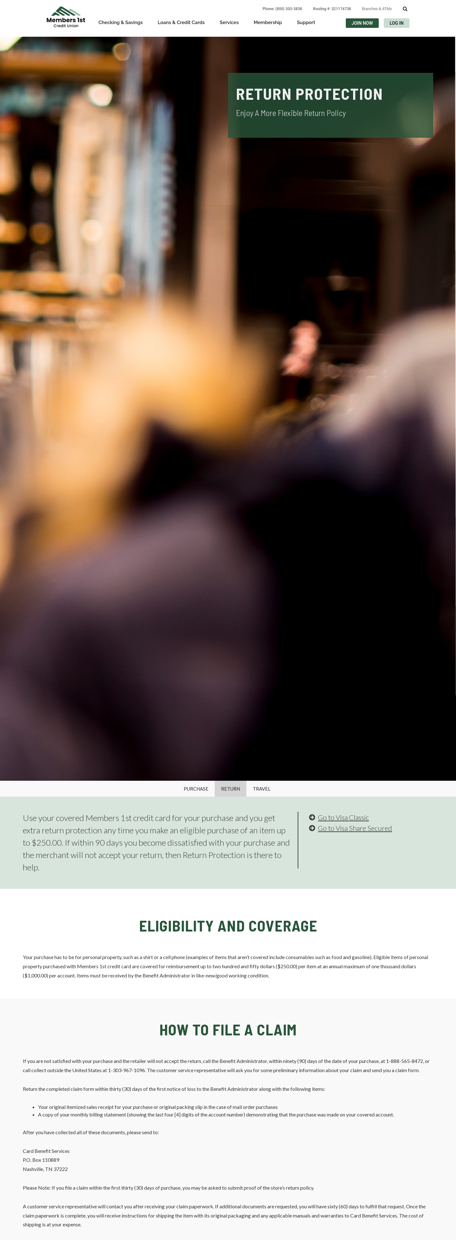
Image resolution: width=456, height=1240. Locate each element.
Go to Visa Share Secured (350, 828)
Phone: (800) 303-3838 (282, 9)
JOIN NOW (362, 23)
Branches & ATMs (377, 9)
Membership (268, 22)
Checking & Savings (120, 22)
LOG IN (397, 23)
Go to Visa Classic (339, 817)
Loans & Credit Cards (181, 22)
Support (306, 22)
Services (229, 22)
